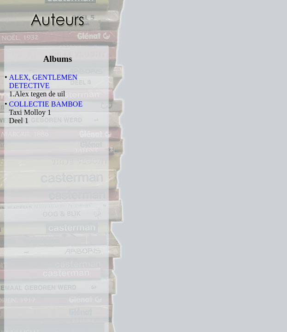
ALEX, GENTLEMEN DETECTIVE (43, 81)
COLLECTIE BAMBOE (46, 104)
